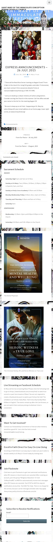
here (41, 453)
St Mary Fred (34, 74)
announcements (12, 124)
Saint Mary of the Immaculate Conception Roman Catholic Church (23, 8)
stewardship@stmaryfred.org (14, 432)
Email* (17, 514)
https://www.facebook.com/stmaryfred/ (23, 391)
